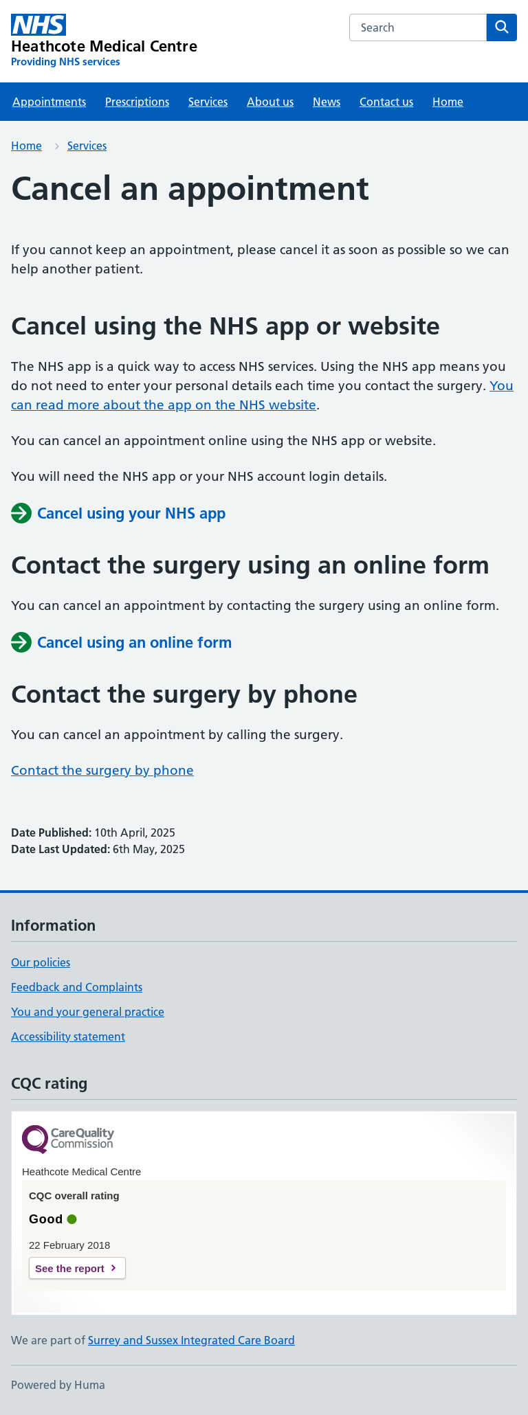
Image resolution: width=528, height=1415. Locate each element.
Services (208, 102)
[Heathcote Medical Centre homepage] (104, 41)
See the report (69, 1268)
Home (447, 102)
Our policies (40, 962)
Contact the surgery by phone (102, 770)
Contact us (386, 102)
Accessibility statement (68, 1036)
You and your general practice (87, 1012)
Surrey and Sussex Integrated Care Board (191, 1340)
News (326, 102)
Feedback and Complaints (76, 987)
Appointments (49, 102)
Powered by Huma (58, 1385)
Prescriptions (137, 102)
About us (270, 102)
